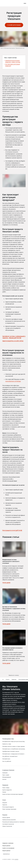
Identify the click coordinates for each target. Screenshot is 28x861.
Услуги (7, 679)
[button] (14, 675)
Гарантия (14, 679)
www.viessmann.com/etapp (13, 381)
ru (2, 679)
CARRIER (16, 859)
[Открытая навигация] (24, 3)
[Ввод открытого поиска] (21, 3)
